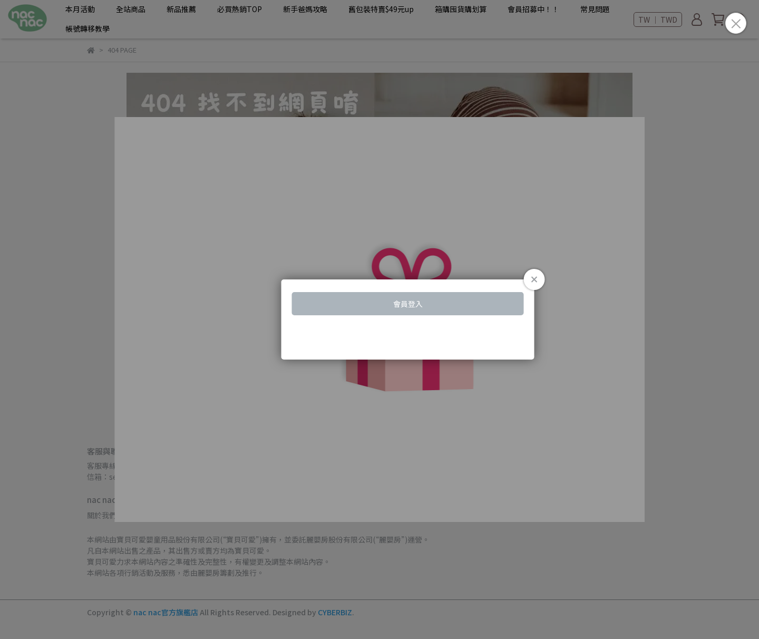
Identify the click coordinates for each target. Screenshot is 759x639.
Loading (379, 319)
